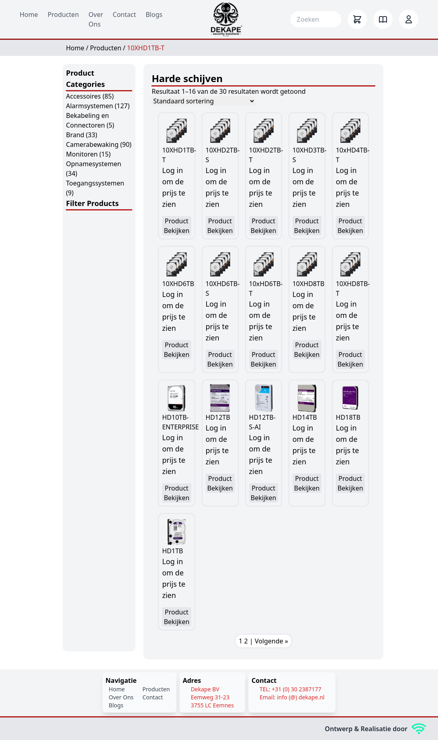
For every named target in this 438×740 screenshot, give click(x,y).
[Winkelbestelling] (203, 101)
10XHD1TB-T (145, 47)
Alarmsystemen (89, 105)
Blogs (153, 14)
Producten (63, 14)
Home (29, 14)
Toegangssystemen (95, 183)
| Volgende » (269, 641)
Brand (75, 134)
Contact (124, 14)
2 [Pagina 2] (246, 641)
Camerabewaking (92, 144)
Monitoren (82, 154)
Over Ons (121, 697)
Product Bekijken (177, 225)
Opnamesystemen (93, 163)
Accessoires (83, 96)
